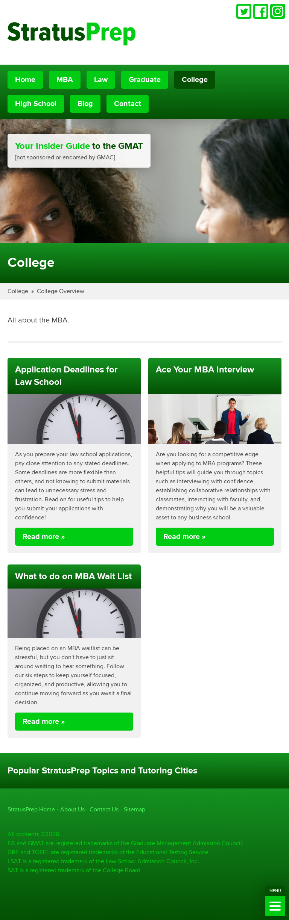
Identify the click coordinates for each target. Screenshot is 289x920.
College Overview (60, 291)
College (195, 79)
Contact (127, 103)
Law (101, 79)
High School (35, 103)
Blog (85, 103)
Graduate (145, 79)
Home (25, 79)
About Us (72, 809)
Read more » (44, 536)
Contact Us (104, 809)
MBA (64, 79)
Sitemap (134, 809)
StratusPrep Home (31, 809)
